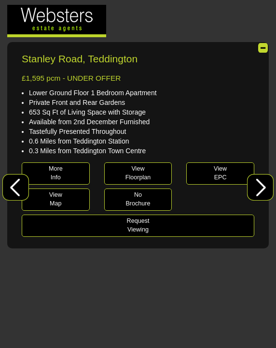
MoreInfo (56, 173)
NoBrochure (137, 199)
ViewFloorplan (138, 173)
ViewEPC (220, 173)
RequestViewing (138, 225)
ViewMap (55, 199)
